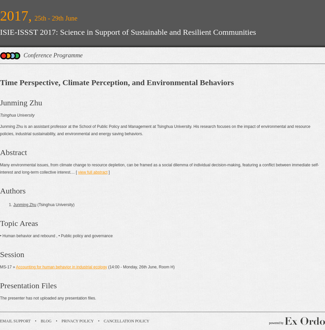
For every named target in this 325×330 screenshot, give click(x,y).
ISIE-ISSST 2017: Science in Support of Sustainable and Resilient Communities (128, 32)
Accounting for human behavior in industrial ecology (61, 267)
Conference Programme (53, 55)
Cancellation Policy (127, 321)
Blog (46, 321)
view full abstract (92, 172)
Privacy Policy (78, 321)
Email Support (15, 321)
